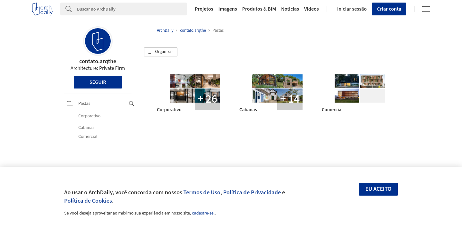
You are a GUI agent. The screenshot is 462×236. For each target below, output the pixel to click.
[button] (160, 51)
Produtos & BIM (259, 9)
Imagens (227, 9)
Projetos (204, 9)
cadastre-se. (203, 213)
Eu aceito (378, 189)
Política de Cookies (88, 201)
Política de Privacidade (252, 192)
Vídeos (311, 9)
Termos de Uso (202, 192)
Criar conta (389, 9)
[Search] (132, 9)
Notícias (290, 9)
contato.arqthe (97, 61)
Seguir (98, 82)
